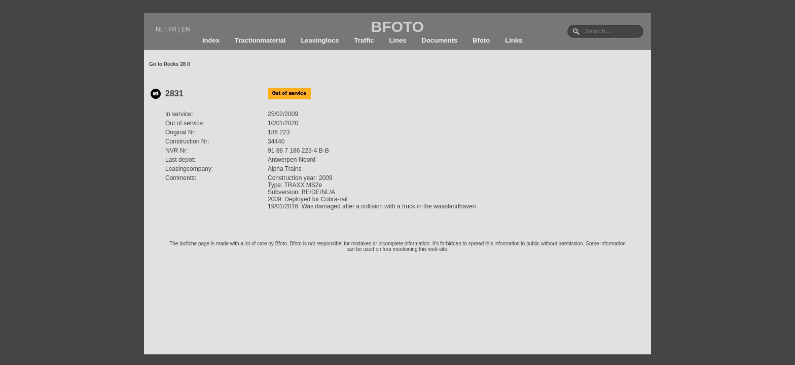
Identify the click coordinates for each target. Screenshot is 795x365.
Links (513, 40)
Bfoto (481, 40)
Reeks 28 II (177, 64)
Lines (398, 40)
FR (172, 29)
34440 (276, 141)
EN (186, 29)
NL (159, 29)
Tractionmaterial (260, 40)
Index (211, 40)
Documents (440, 40)
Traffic (364, 40)
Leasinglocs (320, 40)
